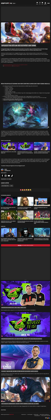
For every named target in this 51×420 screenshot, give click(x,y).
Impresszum (23, 414)
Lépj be (19, 245)
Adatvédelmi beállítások (44, 414)
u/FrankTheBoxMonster (8, 65)
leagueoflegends (16, 65)
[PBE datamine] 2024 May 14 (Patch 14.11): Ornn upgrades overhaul (15, 64)
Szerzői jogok (29, 414)
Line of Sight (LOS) (5, 185)
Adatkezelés (36, 414)
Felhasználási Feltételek (45, 415)
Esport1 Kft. (11, 414)
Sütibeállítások (37, 415)
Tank (11, 185)
